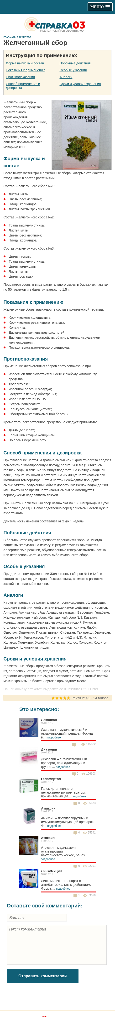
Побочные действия (74, 63)
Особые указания (73, 70)
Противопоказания (20, 77)
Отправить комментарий (42, 976)
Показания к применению (25, 70)
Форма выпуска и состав (25, 63)
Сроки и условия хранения (80, 84)
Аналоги (65, 77)
